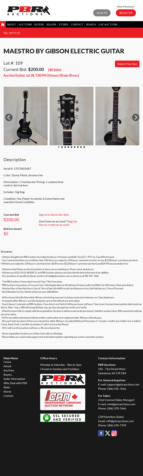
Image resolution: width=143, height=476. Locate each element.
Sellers (51, 24)
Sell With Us (12, 32)
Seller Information (14, 378)
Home (7, 361)
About (11, 24)
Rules (7, 387)
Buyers (39, 24)
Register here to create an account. (58, 223)
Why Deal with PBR (15, 383)
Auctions (25, 24)
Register (125, 12)
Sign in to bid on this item (54, 214)
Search (91, 24)
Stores (63, 24)
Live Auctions (107, 24)
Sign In (102, 12)
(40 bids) (54, 70)
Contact (77, 24)
